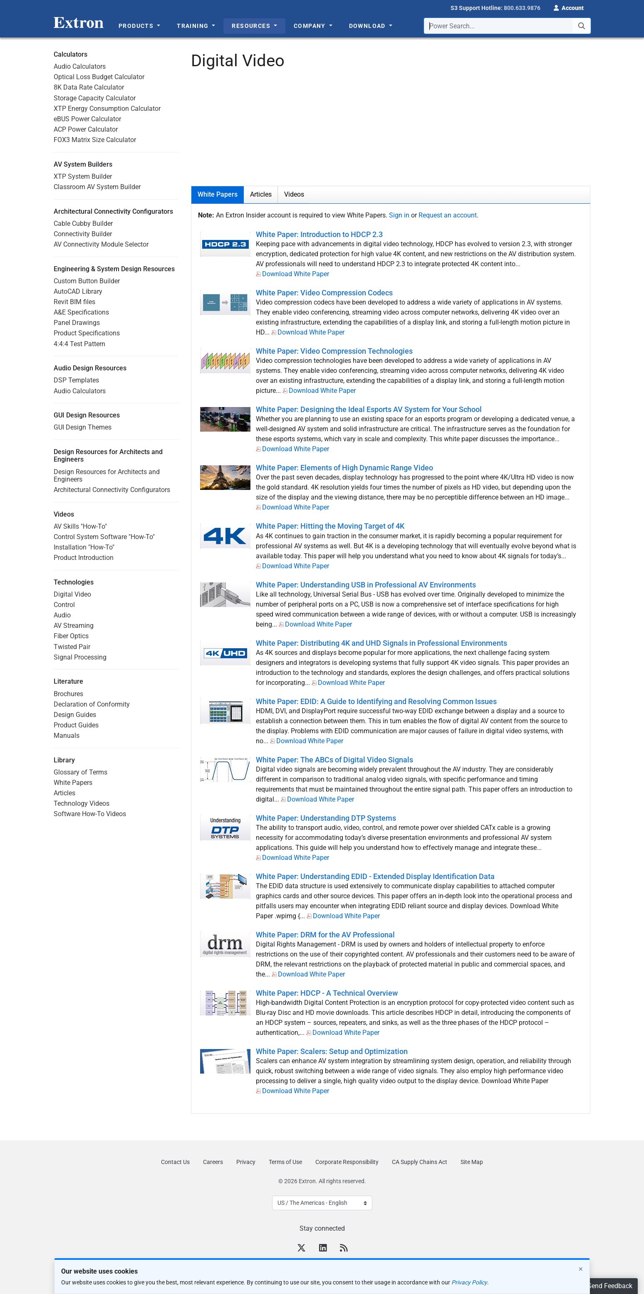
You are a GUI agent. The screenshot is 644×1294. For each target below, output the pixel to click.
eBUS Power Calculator (87, 119)
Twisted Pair (72, 647)
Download (368, 25)
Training (194, 25)
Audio (62, 615)
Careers (213, 1162)
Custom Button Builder (87, 281)
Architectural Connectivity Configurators (112, 490)
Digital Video (72, 594)
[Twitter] (301, 1249)
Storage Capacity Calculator (95, 98)
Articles (64, 793)
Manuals (66, 735)
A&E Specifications (81, 312)
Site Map (472, 1162)
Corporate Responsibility (347, 1162)
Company (310, 25)
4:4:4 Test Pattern (79, 344)
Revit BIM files (74, 302)
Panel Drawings (77, 323)
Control (64, 605)
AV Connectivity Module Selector (101, 244)
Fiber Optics (71, 636)
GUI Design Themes (82, 427)
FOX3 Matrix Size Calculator (95, 140)
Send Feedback (609, 1286)
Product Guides (76, 725)
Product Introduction (84, 558)
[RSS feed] (343, 1249)
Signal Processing (80, 657)
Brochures (68, 694)
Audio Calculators (80, 66)
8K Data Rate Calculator (89, 87)
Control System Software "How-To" (104, 537)
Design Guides (75, 715)
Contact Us (175, 1162)
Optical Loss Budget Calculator (99, 77)
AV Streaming (74, 626)
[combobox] (507, 26)
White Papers (73, 783)
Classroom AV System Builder (97, 187)
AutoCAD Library (78, 291)
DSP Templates (76, 380)
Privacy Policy (469, 1282)
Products (137, 25)
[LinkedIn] (322, 1249)
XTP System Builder (83, 176)
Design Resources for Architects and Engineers (107, 475)
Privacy (245, 1162)
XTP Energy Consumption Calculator (107, 108)
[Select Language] (322, 1203)
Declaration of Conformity (92, 704)
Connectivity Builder (83, 234)
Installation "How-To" (84, 547)
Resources (252, 25)
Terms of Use (285, 1162)
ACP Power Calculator (86, 129)
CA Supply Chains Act (419, 1162)
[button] (568, 7)
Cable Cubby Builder (83, 223)
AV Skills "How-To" (80, 526)
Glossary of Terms (80, 772)
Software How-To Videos (90, 814)
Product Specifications (87, 333)
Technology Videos (81, 803)
